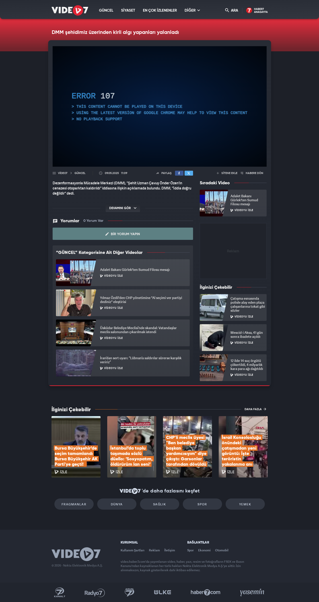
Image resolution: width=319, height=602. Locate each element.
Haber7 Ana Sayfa (257, 10)
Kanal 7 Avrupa (129, 592)
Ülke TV (162, 592)
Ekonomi (204, 550)
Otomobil (221, 550)
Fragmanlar (74, 504)
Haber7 (205, 592)
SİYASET (128, 10)
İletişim (169, 550)
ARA (231, 10)
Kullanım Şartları (132, 550)
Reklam (154, 550)
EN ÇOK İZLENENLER (160, 10)
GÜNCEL (106, 10)
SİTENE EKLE (227, 173)
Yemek (245, 504)
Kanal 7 (59, 592)
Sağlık (159, 504)
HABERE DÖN (252, 173)
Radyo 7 (95, 592)
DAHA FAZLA (255, 409)
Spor (202, 504)
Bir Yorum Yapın (122, 234)
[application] (160, 106)
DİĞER (192, 10)
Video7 (62, 173)
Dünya (117, 504)
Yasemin (252, 592)
